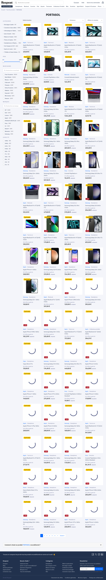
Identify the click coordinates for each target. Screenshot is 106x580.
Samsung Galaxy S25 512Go (93, 299)
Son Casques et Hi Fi (51, 565)
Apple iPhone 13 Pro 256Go (51, 394)
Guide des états (24, 563)
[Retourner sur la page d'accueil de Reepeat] (7, 3)
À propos (76, 2)
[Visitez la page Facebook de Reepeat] (93, 555)
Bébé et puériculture (67, 563)
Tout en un (30, 42)
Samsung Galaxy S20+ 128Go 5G (31, 523)
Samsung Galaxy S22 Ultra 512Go (72, 206)
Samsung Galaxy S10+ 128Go (52, 458)
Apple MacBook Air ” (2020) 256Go (93, 333)
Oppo (24, 361)
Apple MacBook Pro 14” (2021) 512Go (73, 333)
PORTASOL (26, 545)
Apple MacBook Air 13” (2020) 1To (93, 78)
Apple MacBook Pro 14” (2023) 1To (73, 110)
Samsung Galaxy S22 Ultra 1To (73, 364)
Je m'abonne (99, 569)
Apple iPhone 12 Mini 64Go (72, 299)
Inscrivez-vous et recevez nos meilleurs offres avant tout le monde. (90, 564)
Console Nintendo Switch (72, 77)
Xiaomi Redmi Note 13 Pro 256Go (30, 491)
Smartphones (18, 6)
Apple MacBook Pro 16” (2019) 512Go (31, 238)
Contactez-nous (7, 571)
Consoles (32, 6)
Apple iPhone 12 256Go (50, 426)
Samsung (25, 74)
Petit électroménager (68, 569)
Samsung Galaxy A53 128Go (72, 490)
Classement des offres (57, 577)
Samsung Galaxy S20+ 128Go (73, 458)
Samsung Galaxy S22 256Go (31, 109)
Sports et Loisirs (50, 569)
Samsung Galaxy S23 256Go (93, 205)
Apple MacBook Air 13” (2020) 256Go (31, 46)
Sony (45, 74)
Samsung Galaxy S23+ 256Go (93, 269)
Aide (83, 2)
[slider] (3, 62)
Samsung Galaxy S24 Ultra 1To (93, 237)
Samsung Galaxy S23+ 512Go (52, 332)
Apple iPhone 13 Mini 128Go (31, 332)
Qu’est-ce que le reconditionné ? (28, 565)
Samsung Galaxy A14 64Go (51, 490)
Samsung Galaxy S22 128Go (72, 426)
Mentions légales (82, 577)
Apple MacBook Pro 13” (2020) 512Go (93, 110)
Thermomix (49, 6)
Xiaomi (25, 487)
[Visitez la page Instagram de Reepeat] (99, 555)
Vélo (47, 571)
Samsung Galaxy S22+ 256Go (31, 141)
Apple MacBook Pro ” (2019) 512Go (52, 300)
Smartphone (32, 74)
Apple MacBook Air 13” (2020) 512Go (73, 46)
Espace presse (6, 569)
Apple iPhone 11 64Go (71, 269)
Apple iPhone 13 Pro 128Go (72, 522)
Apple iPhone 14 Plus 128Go (31, 426)
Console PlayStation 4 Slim (51, 77)
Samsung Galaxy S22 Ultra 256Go (51, 174)
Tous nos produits (7, 6)
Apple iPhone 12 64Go (91, 364)
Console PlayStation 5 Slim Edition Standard (93, 459)
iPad (38, 6)
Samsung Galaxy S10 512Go (51, 364)
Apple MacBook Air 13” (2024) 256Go (73, 238)
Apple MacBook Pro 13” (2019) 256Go (31, 206)
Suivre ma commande (93, 2)
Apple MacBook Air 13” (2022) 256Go (93, 46)
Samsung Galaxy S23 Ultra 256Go (30, 78)
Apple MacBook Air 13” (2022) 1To (52, 206)
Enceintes (72, 6)
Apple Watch (80, 6)
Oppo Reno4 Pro (28, 364)
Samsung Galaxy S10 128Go (51, 522)
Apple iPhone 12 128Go (91, 394)
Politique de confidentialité (96, 577)
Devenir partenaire (8, 567)
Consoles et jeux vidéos (68, 571)
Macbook (26, 6)
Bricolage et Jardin (67, 565)
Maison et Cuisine (50, 567)
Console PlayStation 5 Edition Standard (73, 395)
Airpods (43, 6)
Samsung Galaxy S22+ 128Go (52, 141)
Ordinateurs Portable (58, 6)
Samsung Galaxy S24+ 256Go (31, 173)
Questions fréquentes (25, 567)
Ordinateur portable (95, 329)
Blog (4, 565)
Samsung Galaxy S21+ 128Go (31, 299)
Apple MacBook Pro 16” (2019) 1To (93, 142)
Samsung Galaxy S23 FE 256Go (52, 269)
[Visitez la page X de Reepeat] (96, 555)
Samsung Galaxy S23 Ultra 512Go (51, 110)
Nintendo (67, 74)
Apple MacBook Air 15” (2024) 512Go (93, 427)
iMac (67, 6)
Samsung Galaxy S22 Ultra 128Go (72, 142)
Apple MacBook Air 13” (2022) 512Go (52, 46)
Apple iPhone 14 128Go (29, 269)
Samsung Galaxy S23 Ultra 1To (93, 173)
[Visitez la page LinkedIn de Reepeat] (102, 555)
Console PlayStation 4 (71, 173)
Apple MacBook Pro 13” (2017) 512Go (31, 459)
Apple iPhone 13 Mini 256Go (93, 490)
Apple (24, 42)
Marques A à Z (23, 569)
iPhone (99, 6)
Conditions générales (70, 577)
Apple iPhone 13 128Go (50, 237)
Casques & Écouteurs (90, 6)
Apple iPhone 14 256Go (91, 522)
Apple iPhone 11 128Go (29, 394)
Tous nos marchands (25, 571)
